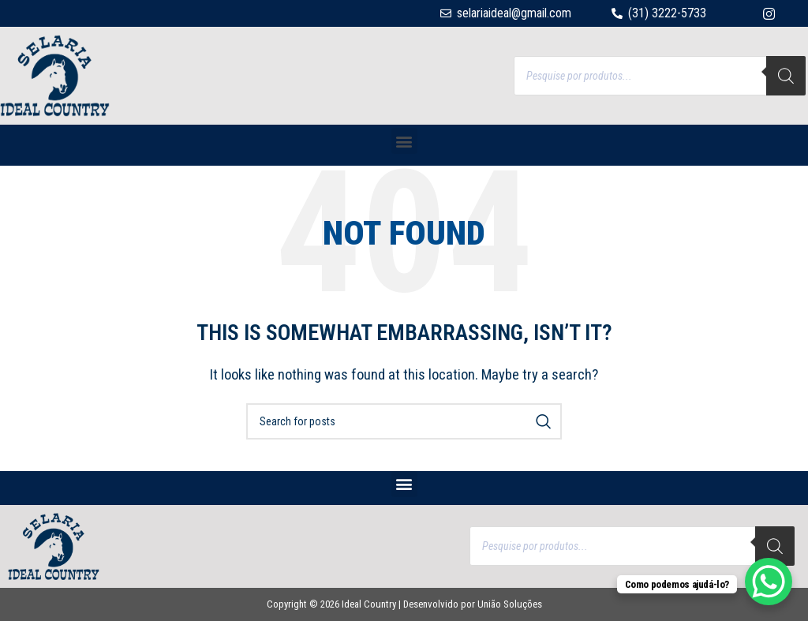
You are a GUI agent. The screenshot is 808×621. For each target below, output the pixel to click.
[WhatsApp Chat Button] (768, 581)
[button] (404, 141)
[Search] (786, 75)
